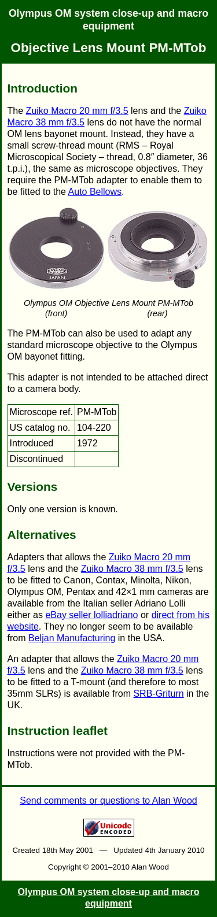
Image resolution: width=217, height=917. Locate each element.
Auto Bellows (95, 192)
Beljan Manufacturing (71, 638)
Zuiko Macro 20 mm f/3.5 (77, 111)
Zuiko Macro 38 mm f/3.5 (132, 569)
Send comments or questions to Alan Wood (108, 800)
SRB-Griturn (158, 693)
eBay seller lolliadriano (91, 615)
